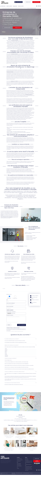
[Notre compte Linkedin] (36, 470)
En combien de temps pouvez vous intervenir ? (12, 338)
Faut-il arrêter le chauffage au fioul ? (20, 448)
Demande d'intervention (37, 461)
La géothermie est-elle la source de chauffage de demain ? (32, 449)
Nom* (7, 299)
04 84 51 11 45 (17, 27)
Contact (18, 468)
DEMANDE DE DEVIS (37, 458)
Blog (17, 462)
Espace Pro (26, 458)
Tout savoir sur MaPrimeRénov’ (32, 435)
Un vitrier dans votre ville (28, 467)
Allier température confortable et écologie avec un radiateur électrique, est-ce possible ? (20, 436)
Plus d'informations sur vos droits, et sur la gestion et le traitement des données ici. (14, 331)
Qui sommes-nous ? (19, 458)
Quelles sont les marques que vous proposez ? (12, 345)
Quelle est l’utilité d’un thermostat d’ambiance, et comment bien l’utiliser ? (9, 449)
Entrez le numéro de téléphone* (10, 303)
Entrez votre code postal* (9, 306)
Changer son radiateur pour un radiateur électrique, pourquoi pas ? (9, 436)
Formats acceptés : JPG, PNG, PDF (10, 311)
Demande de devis (7, 27)
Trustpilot (4, 288)
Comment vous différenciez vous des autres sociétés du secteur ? (15, 371)
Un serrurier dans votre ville (28, 466)
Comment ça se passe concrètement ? (11, 358)
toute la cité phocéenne (26, 40)
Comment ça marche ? (20, 459)
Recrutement (26, 459)
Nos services (26, 470)
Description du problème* (9, 315)
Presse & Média (19, 463)
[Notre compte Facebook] (38, 470)
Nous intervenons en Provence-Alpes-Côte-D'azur (12, 382)
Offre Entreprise (19, 464)
